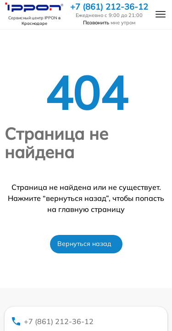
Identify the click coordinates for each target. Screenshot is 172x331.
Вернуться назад (84, 244)
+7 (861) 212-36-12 (109, 7)
